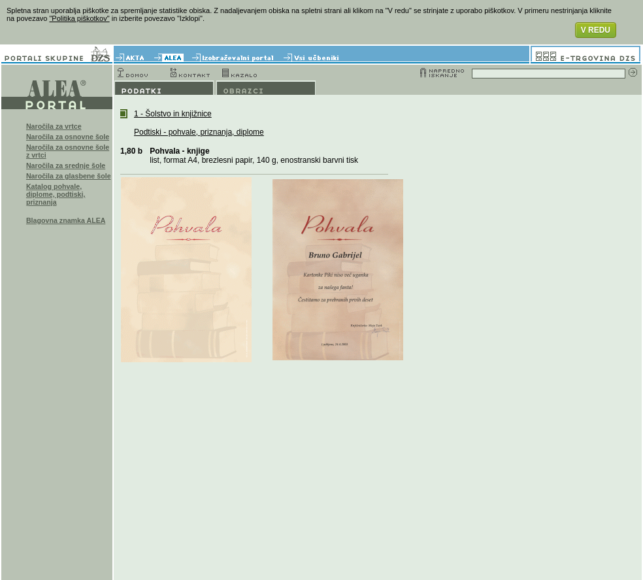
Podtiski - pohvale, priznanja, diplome (199, 132)
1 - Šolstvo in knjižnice (173, 113)
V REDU (595, 30)
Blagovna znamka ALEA (66, 220)
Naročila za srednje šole (65, 165)
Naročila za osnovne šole (67, 137)
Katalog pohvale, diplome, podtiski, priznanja (56, 194)
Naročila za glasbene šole (68, 176)
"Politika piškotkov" (79, 18)
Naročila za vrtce (54, 126)
